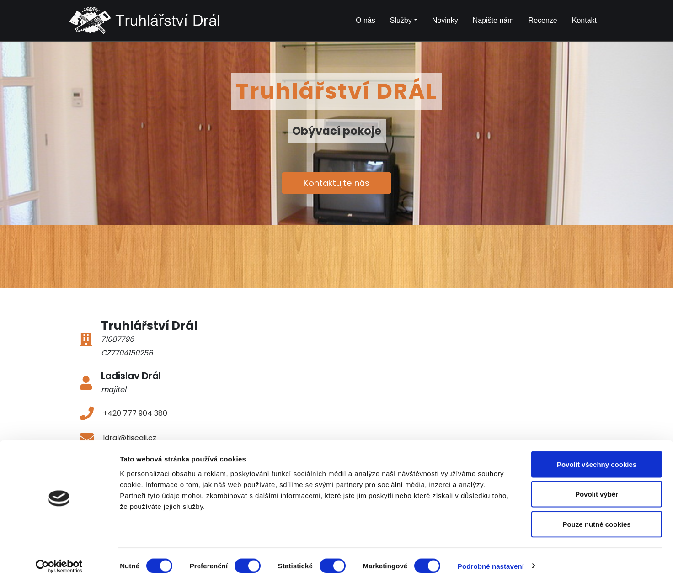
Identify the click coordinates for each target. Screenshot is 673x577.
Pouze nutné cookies (596, 517)
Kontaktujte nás (336, 183)
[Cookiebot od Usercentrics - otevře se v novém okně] (59, 559)
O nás (365, 20)
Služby (401, 20)
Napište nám (493, 20)
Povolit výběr (596, 487)
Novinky (445, 20)
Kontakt (584, 20)
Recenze (543, 20)
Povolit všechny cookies (596, 457)
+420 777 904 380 (135, 413)
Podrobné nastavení (491, 559)
